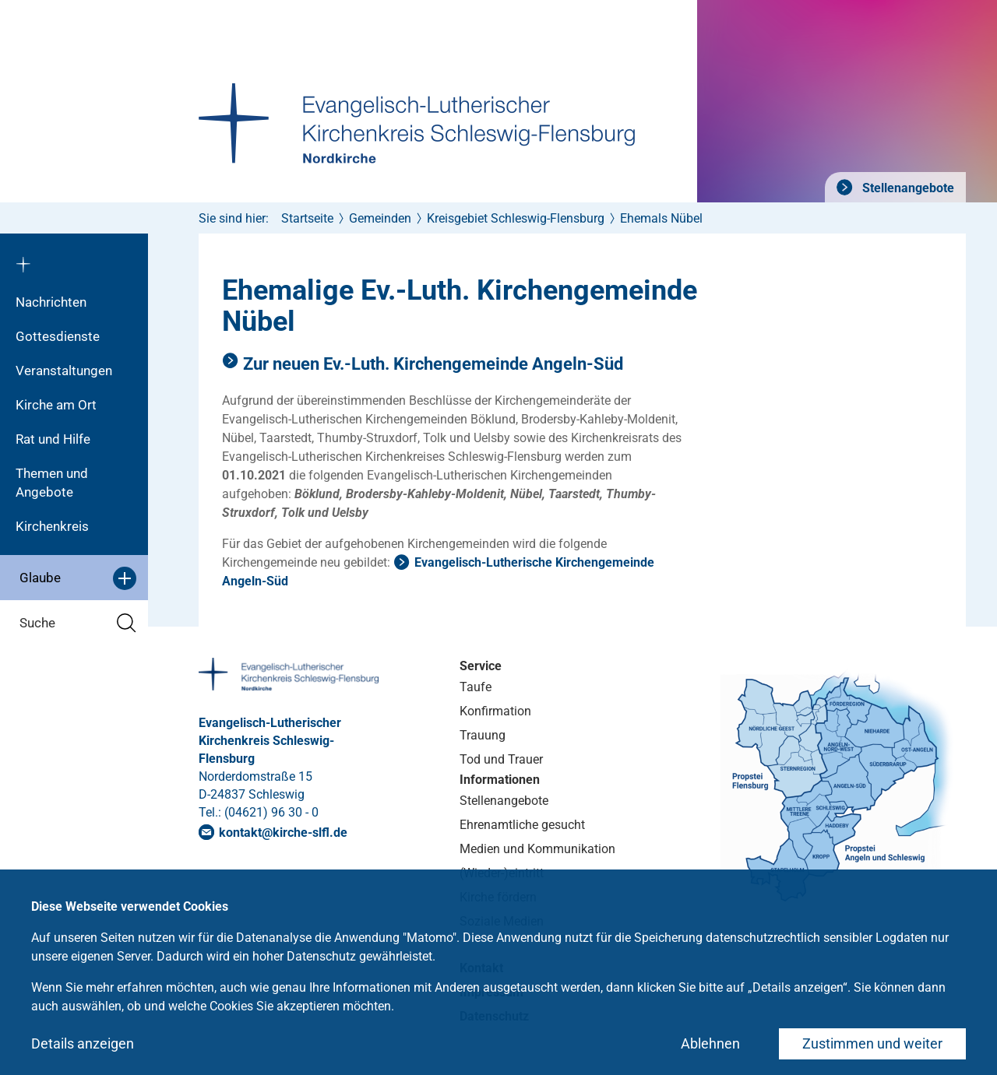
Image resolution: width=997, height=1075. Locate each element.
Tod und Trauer (501, 759)
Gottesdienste (58, 336)
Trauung (483, 735)
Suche (77, 623)
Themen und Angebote (52, 482)
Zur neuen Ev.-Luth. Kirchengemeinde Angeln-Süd (433, 364)
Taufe (475, 687)
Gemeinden (380, 218)
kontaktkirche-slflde (283, 832)
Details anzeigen (82, 1043)
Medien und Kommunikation (537, 848)
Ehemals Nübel (661, 218)
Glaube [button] (77, 578)
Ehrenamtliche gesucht (522, 824)
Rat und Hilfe (53, 439)
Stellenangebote (906, 188)
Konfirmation (495, 711)
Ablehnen (710, 1043)
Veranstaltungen (64, 370)
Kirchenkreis (52, 526)
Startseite (307, 218)
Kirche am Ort (56, 405)
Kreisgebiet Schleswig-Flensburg (515, 218)
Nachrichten (51, 302)
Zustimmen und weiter (872, 1043)
